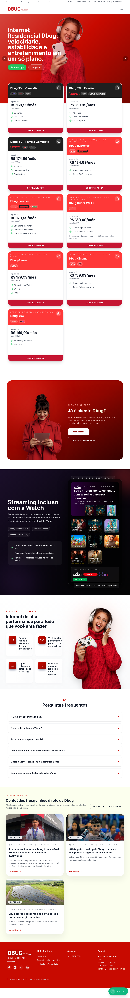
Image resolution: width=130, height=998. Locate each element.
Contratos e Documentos (48, 960)
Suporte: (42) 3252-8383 (102, 2)
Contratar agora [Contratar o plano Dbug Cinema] (94, 303)
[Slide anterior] (4, 58)
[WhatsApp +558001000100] (118, 991)
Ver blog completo (107, 806)
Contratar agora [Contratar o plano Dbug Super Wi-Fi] (94, 245)
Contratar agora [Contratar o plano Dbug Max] (35, 358)
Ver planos (36, 67)
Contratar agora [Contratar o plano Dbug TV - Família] (94, 131)
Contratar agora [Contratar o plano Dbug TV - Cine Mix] (35, 131)
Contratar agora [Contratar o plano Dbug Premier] (35, 245)
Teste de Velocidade (47, 964)
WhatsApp (17, 67)
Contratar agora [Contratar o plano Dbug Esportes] (94, 188)
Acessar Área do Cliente (83, 440)
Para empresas (28, 2)
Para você (11, 2)
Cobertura (41, 956)
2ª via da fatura (118, 2)
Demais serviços (47, 2)
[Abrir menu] (121, 8)
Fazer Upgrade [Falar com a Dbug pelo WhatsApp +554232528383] (79, 432)
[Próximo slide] (125, 58)
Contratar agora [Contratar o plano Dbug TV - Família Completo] (35, 188)
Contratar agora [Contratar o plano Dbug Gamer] (35, 303)
